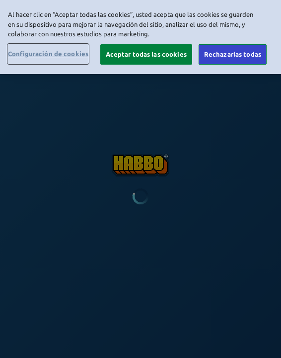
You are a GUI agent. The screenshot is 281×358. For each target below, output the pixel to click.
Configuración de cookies (48, 51)
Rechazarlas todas (232, 52)
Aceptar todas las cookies (146, 52)
